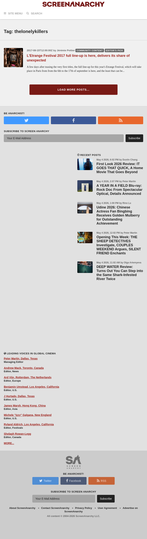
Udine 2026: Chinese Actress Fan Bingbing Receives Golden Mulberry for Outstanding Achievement (118, 215)
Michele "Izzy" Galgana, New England (27, 415)
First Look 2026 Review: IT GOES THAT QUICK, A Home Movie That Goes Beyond (119, 168)
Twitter (45, 480)
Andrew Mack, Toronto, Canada (24, 368)
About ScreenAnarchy (22, 508)
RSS (101, 480)
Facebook (73, 480)
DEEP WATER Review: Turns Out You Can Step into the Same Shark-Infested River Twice (119, 273)
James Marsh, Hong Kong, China (25, 405)
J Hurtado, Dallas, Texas (19, 396)
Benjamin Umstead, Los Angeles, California (31, 386)
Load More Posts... (74, 89)
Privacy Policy (83, 508)
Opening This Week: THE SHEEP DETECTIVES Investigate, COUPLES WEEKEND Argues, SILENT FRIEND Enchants (118, 245)
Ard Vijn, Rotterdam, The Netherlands (27, 377)
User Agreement (107, 508)
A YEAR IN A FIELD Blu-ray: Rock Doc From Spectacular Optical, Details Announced (119, 190)
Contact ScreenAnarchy (55, 508)
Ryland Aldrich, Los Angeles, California (29, 424)
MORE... (9, 443)
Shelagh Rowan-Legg (17, 433)
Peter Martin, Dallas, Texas (21, 358)
